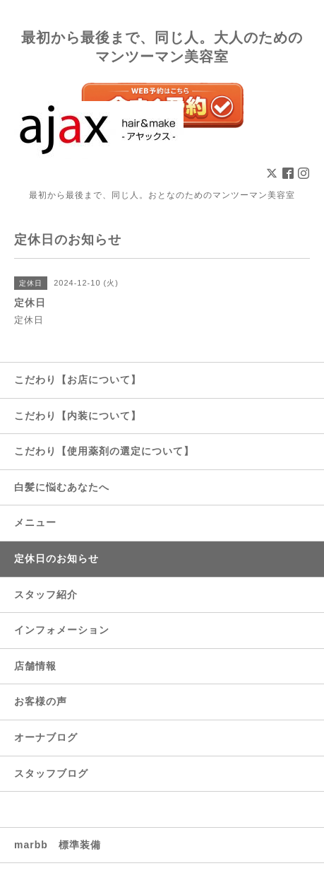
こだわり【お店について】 (77, 379)
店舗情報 (35, 666)
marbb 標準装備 (57, 844)
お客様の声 (40, 701)
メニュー (35, 522)
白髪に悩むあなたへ (61, 487)
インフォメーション (61, 630)
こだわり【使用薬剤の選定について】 (104, 451)
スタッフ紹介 (46, 594)
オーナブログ (46, 737)
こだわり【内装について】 (77, 415)
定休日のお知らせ (56, 558)
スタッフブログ (51, 773)
